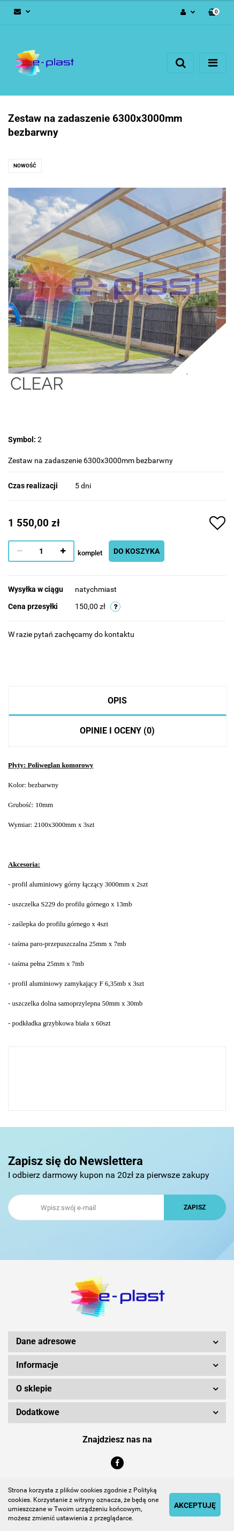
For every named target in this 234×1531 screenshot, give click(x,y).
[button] (214, 12)
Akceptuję (195, 1505)
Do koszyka (137, 551)
